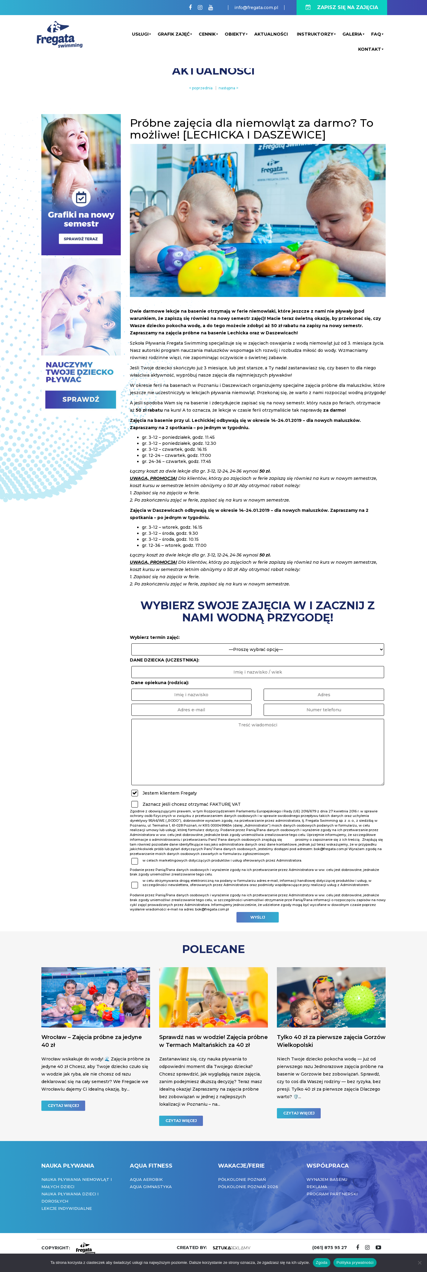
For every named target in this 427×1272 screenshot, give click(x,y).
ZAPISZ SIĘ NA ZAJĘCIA (342, 7)
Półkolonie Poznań (242, 1179)
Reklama (317, 1186)
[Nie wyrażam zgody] (419, 1263)
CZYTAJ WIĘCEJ (63, 1105)
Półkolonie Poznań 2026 (248, 1186)
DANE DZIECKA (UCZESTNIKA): (164, 660)
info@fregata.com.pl (256, 7)
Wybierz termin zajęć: (155, 637)
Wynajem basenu (327, 1179)
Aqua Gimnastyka (151, 1186)
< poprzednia (201, 88)
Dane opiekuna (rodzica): (160, 682)
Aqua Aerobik (146, 1179)
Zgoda (321, 1262)
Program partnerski (332, 1193)
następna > (228, 88)
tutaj (288, 839)
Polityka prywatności (355, 1262)
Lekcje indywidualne (66, 1208)
